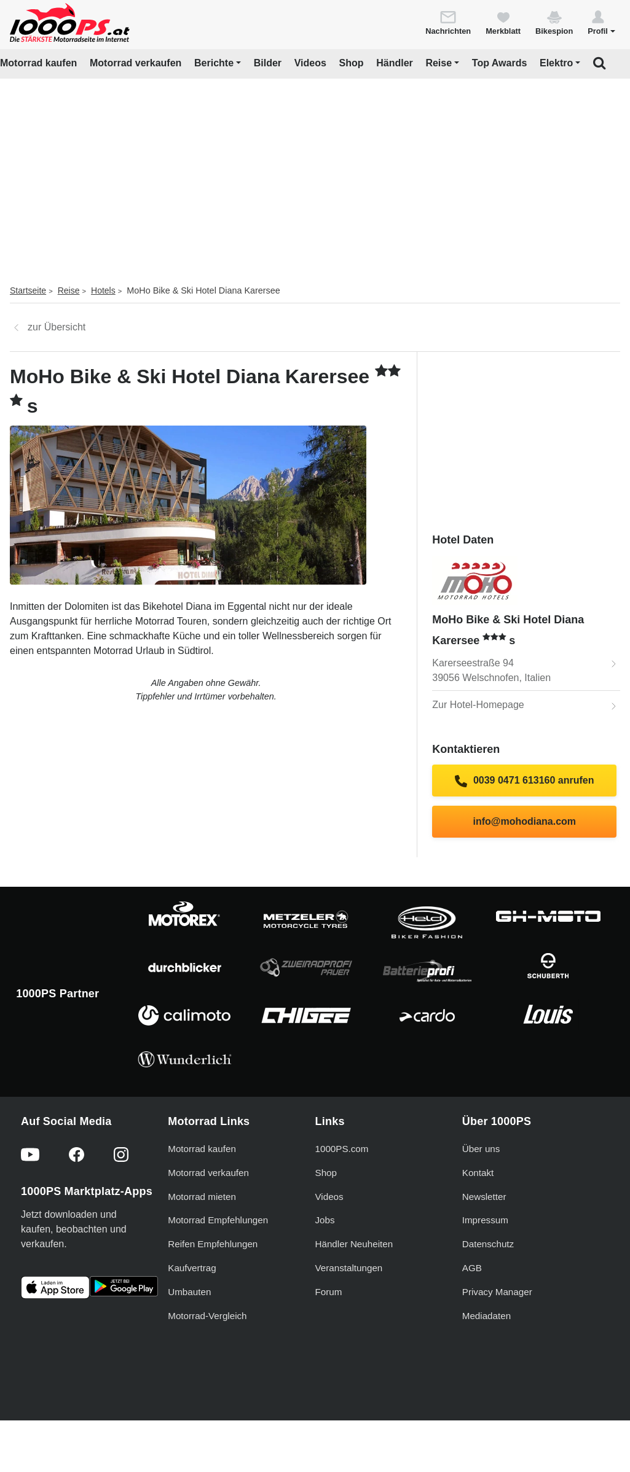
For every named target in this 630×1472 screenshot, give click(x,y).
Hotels (103, 290)
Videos (310, 63)
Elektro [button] (556, 63)
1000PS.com (342, 1148)
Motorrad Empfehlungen (218, 1220)
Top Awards (499, 63)
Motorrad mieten (202, 1196)
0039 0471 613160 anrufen (524, 781)
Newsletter (484, 1196)
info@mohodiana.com (524, 821)
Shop (351, 63)
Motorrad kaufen (38, 63)
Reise (69, 290)
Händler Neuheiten (354, 1244)
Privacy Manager (497, 1292)
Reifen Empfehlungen (213, 1244)
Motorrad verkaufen (135, 63)
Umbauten (189, 1292)
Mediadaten (486, 1315)
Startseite (28, 290)
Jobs (325, 1220)
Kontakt (478, 1172)
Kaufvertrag (192, 1268)
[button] (601, 22)
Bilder (268, 63)
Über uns (481, 1148)
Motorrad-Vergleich (207, 1315)
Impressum (485, 1220)
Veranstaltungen (349, 1268)
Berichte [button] (214, 63)
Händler (394, 63)
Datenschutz (488, 1244)
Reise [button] (438, 63)
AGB (472, 1268)
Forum (328, 1292)
